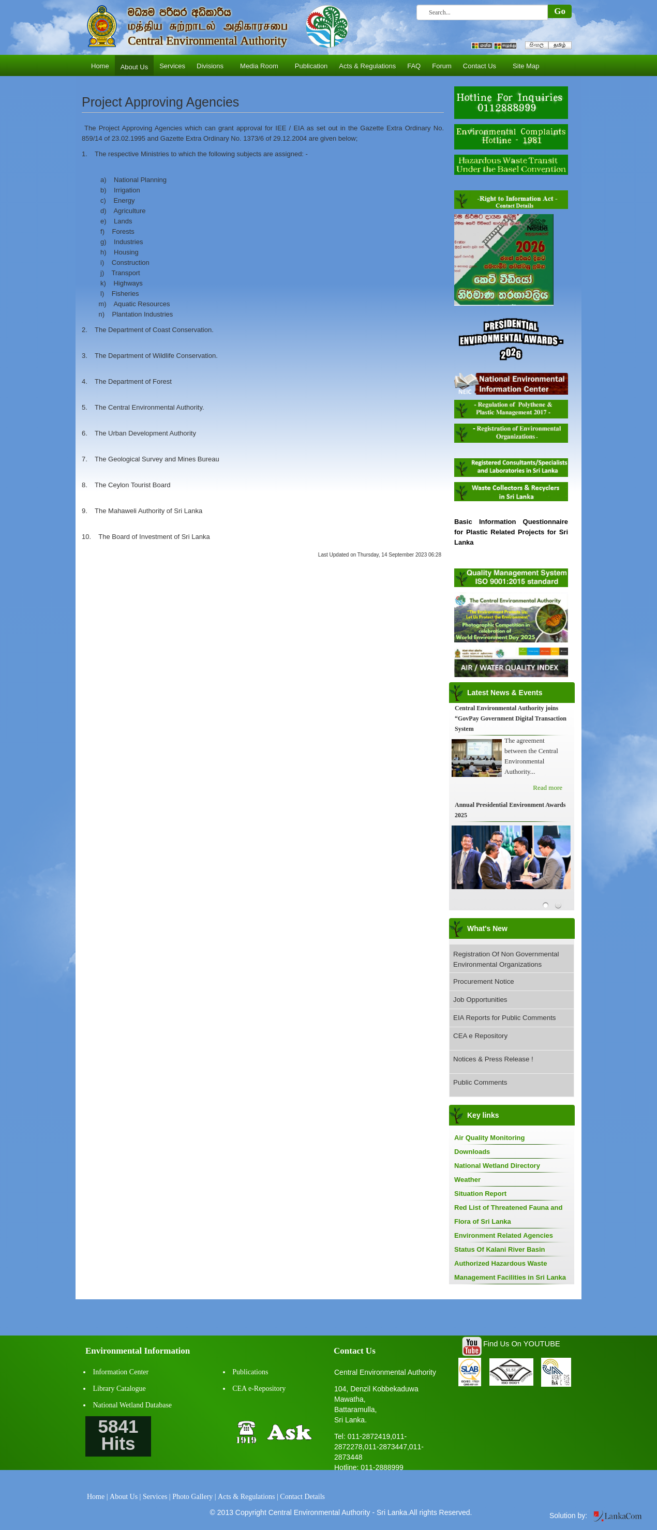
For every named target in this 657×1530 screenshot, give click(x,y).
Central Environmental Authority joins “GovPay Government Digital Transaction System (510, 718)
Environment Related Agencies (503, 1235)
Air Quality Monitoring (489, 1138)
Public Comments (480, 1082)
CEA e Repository (480, 1036)
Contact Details (302, 1497)
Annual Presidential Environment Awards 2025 (510, 810)
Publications (250, 1372)
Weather (467, 1179)
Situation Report (480, 1193)
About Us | (125, 1497)
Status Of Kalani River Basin (499, 1249)
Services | (157, 1497)
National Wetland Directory (497, 1165)
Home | (97, 1497)
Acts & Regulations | (248, 1497)
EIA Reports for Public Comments (504, 1018)
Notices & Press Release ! (493, 1059)
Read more (547, 787)
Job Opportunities (480, 999)
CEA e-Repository (259, 1388)
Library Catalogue (119, 1388)
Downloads (472, 1152)
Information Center (121, 1372)
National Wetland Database (132, 1405)
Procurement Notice (483, 981)
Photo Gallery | (194, 1497)
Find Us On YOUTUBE (521, 1344)
